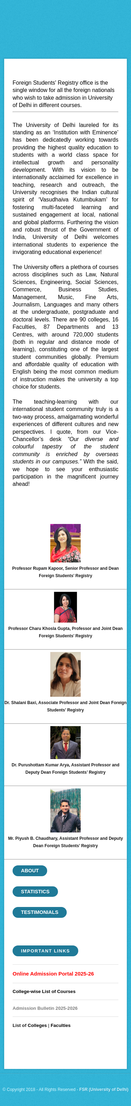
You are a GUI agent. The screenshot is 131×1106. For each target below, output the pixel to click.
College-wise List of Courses (44, 991)
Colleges (37, 1025)
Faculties (61, 1025)
